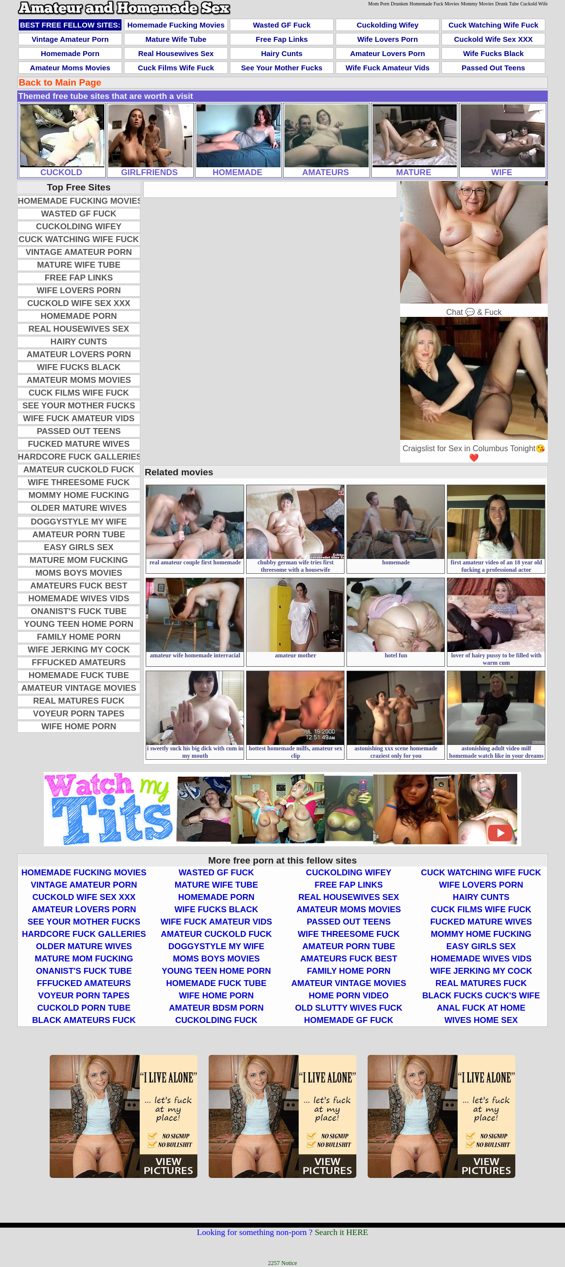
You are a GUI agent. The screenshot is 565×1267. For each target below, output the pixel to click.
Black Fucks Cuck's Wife (481, 995)
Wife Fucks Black (493, 53)
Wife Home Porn (78, 726)
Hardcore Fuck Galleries (80, 457)
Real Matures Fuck (78, 701)
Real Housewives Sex (176, 53)
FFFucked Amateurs (79, 662)
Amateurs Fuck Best (78, 585)
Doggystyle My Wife (78, 521)
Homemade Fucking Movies (176, 25)
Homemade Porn (70, 53)
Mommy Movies (477, 3)
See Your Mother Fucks (281, 67)
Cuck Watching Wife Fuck (493, 25)
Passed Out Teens (493, 67)
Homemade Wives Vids (79, 598)
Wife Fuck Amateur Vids (387, 67)
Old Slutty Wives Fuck (349, 1008)
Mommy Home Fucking (79, 495)
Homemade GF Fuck (348, 1020)
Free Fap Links (282, 39)
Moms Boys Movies (79, 573)
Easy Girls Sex (78, 547)
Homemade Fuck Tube (79, 675)
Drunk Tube (507, 3)
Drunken (399, 3)
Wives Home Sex (481, 1020)
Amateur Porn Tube (79, 534)
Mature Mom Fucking (79, 560)
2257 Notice (282, 1263)
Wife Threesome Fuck (79, 482)
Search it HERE (341, 1232)
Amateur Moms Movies (70, 67)
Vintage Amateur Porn (70, 39)
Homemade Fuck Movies (434, 3)
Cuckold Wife (534, 3)
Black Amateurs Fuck (84, 1020)
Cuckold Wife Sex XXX (493, 39)
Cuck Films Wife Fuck (176, 67)
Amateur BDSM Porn (216, 1008)
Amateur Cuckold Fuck (78, 469)
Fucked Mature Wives (79, 444)
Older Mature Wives (78, 508)
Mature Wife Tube (176, 39)
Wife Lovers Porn (387, 39)
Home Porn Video (348, 995)
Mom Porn (378, 3)
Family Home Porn (79, 637)
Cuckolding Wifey (388, 25)
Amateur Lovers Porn (387, 53)
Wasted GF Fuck (282, 25)
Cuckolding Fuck (216, 1020)
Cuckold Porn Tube (84, 1008)
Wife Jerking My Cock (78, 649)
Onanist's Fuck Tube (79, 611)
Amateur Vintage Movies (78, 688)
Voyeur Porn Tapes (79, 713)
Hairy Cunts (281, 53)
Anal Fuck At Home (481, 1008)
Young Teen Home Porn (78, 624)
